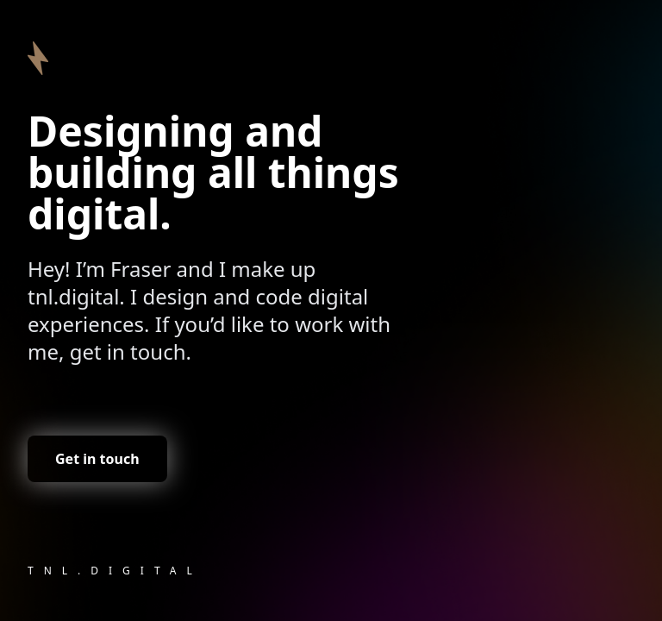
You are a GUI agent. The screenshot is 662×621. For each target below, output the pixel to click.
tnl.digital (115, 570)
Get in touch (97, 458)
